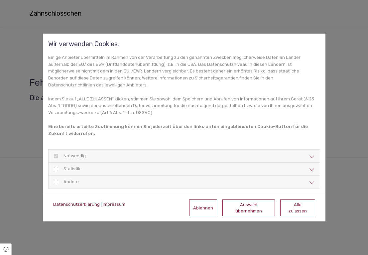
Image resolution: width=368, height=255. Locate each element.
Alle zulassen (298, 207)
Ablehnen (203, 207)
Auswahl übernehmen (248, 207)
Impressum (114, 204)
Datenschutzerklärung (76, 204)
